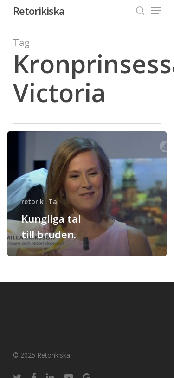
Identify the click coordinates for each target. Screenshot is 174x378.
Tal (53, 201)
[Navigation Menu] (156, 10)
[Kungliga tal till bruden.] (87, 193)
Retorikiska (38, 11)
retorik (32, 201)
